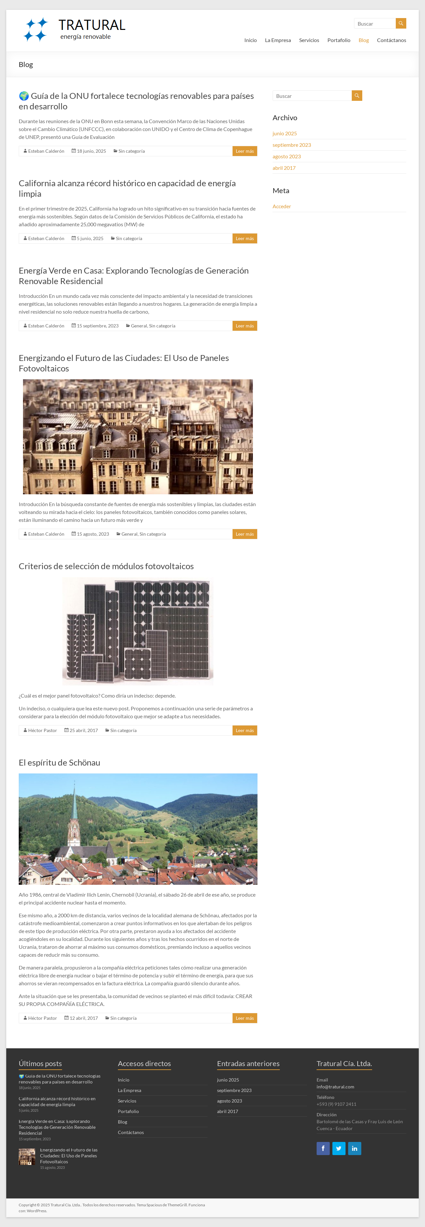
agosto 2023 (287, 156)
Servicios (309, 40)
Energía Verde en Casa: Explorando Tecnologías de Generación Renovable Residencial (57, 1127)
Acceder (282, 206)
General (139, 325)
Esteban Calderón (46, 151)
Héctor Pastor (42, 730)
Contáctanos (391, 40)
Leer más (245, 151)
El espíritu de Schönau (59, 762)
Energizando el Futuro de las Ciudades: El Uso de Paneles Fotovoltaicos (69, 1155)
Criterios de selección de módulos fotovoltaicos (106, 566)
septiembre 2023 (292, 145)
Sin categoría (132, 151)
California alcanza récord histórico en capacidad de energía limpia (57, 1101)
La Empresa (278, 40)
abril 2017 (284, 168)
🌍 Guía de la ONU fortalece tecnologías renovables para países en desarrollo (60, 1078)
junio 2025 (285, 133)
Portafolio (338, 40)
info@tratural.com (335, 1086)
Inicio (250, 40)
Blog (364, 40)
